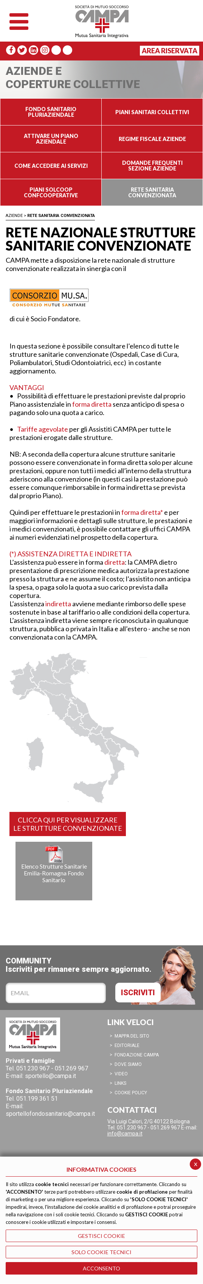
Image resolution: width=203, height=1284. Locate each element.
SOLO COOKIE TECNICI (101, 1252)
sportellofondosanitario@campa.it (50, 1113)
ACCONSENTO (101, 1268)
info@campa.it (125, 1134)
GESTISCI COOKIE (101, 1236)
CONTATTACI (132, 1109)
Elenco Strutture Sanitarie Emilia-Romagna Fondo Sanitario (54, 864)
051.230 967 (33, 1068)
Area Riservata (169, 50)
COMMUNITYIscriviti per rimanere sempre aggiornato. (79, 964)
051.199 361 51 (37, 1098)
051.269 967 (71, 1068)
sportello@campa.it (50, 1076)
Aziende (14, 215)
